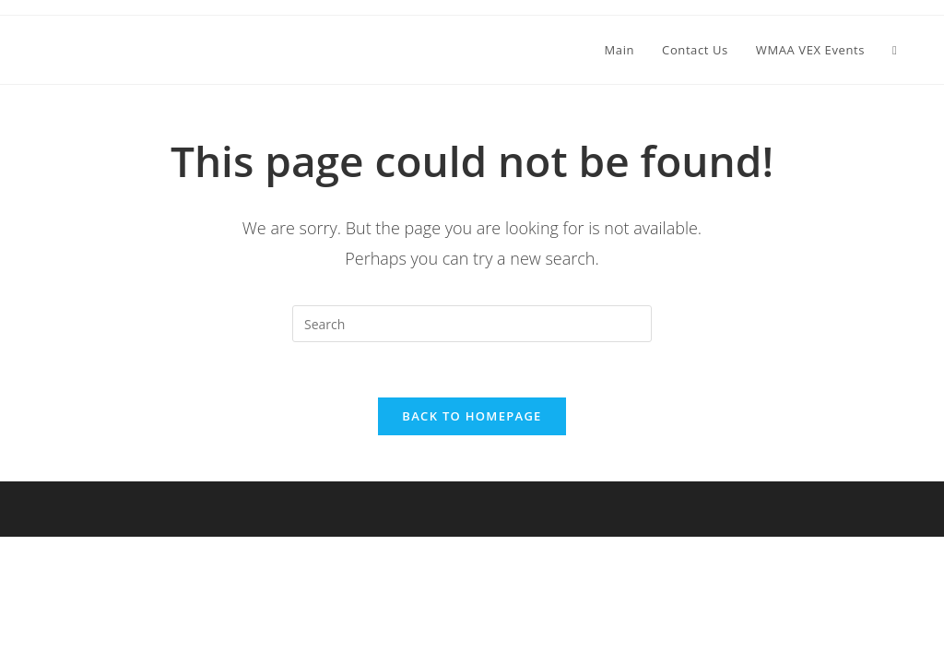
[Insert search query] (472, 323)
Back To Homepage (471, 416)
